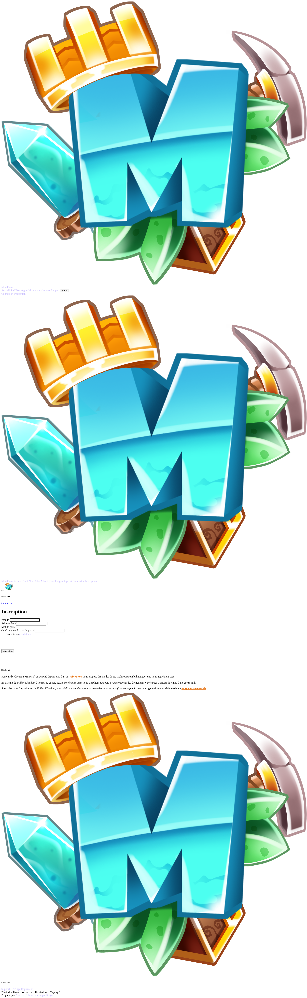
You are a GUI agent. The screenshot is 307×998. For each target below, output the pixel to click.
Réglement (27, 989)
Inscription (8, 651)
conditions (25, 634)
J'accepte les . (18, 634)
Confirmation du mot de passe (17, 630)
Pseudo (5, 619)
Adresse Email (9, 623)
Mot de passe (8, 627)
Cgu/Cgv (16, 989)
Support (6, 989)
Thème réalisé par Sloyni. (40, 995)
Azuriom (20, 995)
